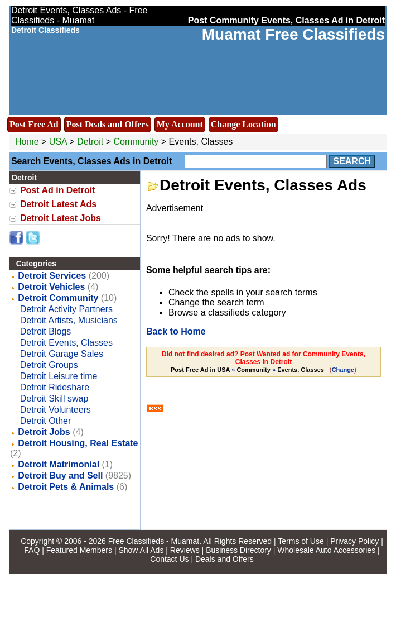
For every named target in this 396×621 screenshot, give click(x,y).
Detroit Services (52, 275)
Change (343, 369)
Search (352, 161)
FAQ (32, 550)
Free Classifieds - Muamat (153, 541)
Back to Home (176, 331)
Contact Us (169, 559)
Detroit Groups (49, 365)
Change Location (243, 124)
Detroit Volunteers (55, 409)
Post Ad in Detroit (57, 190)
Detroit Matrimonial (58, 464)
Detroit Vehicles (51, 287)
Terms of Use (300, 541)
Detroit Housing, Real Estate (78, 443)
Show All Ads (140, 550)
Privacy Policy (354, 541)
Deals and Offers (224, 559)
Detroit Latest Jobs (60, 218)
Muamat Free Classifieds (293, 34)
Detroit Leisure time (59, 376)
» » (248, 369)
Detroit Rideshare (55, 387)
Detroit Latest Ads (58, 204)
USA (58, 141)
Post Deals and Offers (107, 124)
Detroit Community (58, 298)
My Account (180, 124)
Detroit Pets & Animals (66, 486)
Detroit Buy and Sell (60, 475)
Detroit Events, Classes (66, 342)
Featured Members (79, 550)
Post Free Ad (34, 124)
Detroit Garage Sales (61, 354)
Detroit (91, 141)
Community (135, 141)
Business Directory (238, 550)
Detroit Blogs (45, 331)
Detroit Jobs (44, 432)
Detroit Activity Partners (66, 309)
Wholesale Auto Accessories (326, 550)
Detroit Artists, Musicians (69, 320)
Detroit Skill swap (54, 398)
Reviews (185, 550)
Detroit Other (45, 421)
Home (27, 141)
